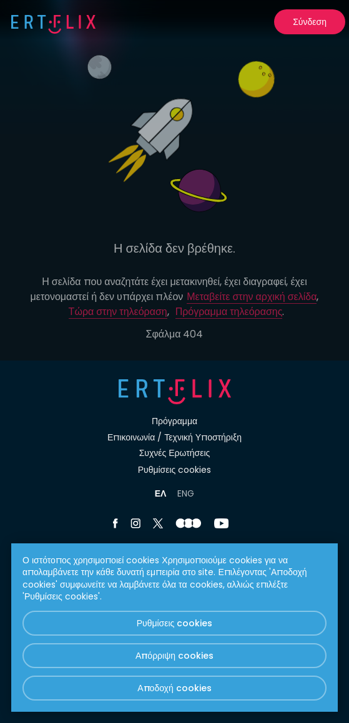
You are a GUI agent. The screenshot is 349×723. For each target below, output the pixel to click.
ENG (185, 493)
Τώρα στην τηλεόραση (118, 311)
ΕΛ (161, 493)
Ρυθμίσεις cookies (175, 469)
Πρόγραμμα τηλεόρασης (229, 311)
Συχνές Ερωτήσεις (174, 453)
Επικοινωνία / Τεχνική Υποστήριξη (174, 437)
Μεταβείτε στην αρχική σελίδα (252, 296)
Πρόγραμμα (174, 421)
